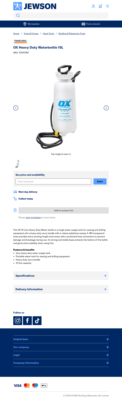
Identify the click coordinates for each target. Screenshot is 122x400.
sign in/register (33, 217)
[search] (61, 15)
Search (17, 15)
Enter (100, 181)
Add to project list (63, 210)
